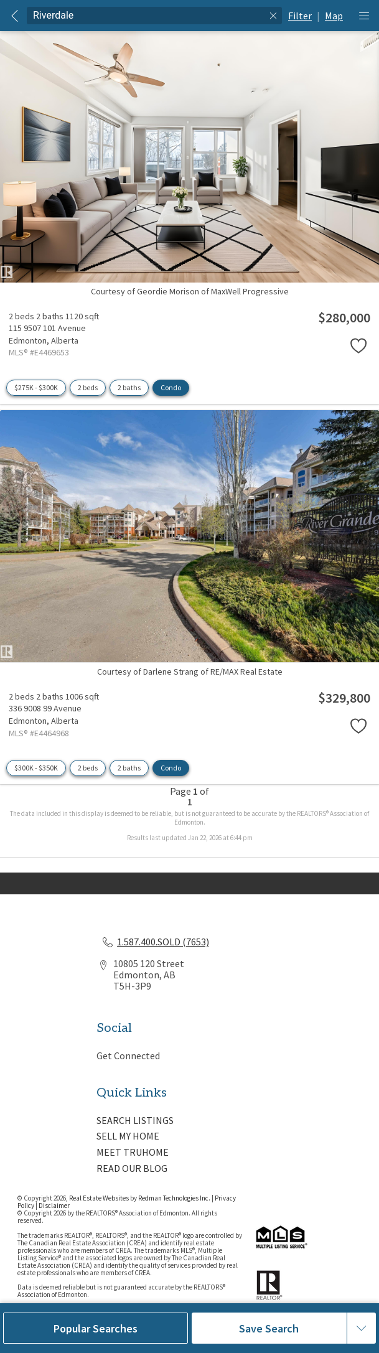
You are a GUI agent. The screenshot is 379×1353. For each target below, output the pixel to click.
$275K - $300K (36, 387)
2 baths (129, 387)
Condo (171, 387)
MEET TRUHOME (132, 1152)
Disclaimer (54, 1205)
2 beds (88, 387)
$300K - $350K (36, 767)
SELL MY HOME (127, 1136)
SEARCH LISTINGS (135, 1120)
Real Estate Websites (99, 1198)
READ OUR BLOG (131, 1168)
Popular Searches (96, 1328)
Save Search (269, 1328)
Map (334, 15)
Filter (300, 15)
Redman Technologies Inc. (175, 1198)
